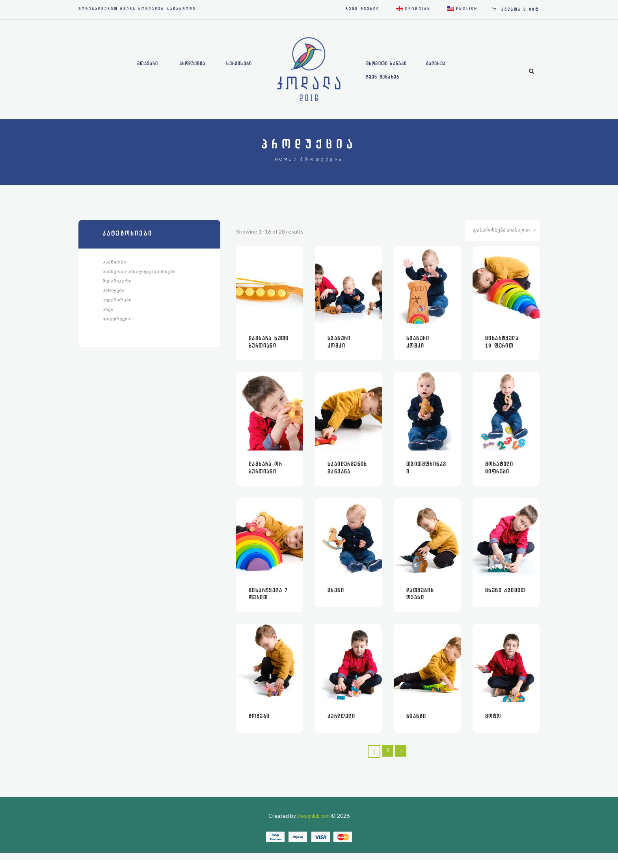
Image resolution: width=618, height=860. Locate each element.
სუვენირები (117, 301)
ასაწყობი (114, 262)
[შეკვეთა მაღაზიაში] (501, 231)
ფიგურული (116, 321)
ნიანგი (416, 723)
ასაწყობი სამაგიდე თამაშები (139, 272)
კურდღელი (341, 723)
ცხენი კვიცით (505, 595)
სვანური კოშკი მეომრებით (344, 348)
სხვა (108, 311)
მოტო (493, 723)
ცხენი (336, 595)
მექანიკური (117, 281)
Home (283, 159)
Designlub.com (314, 822)
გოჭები (259, 723)
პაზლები (113, 291)
